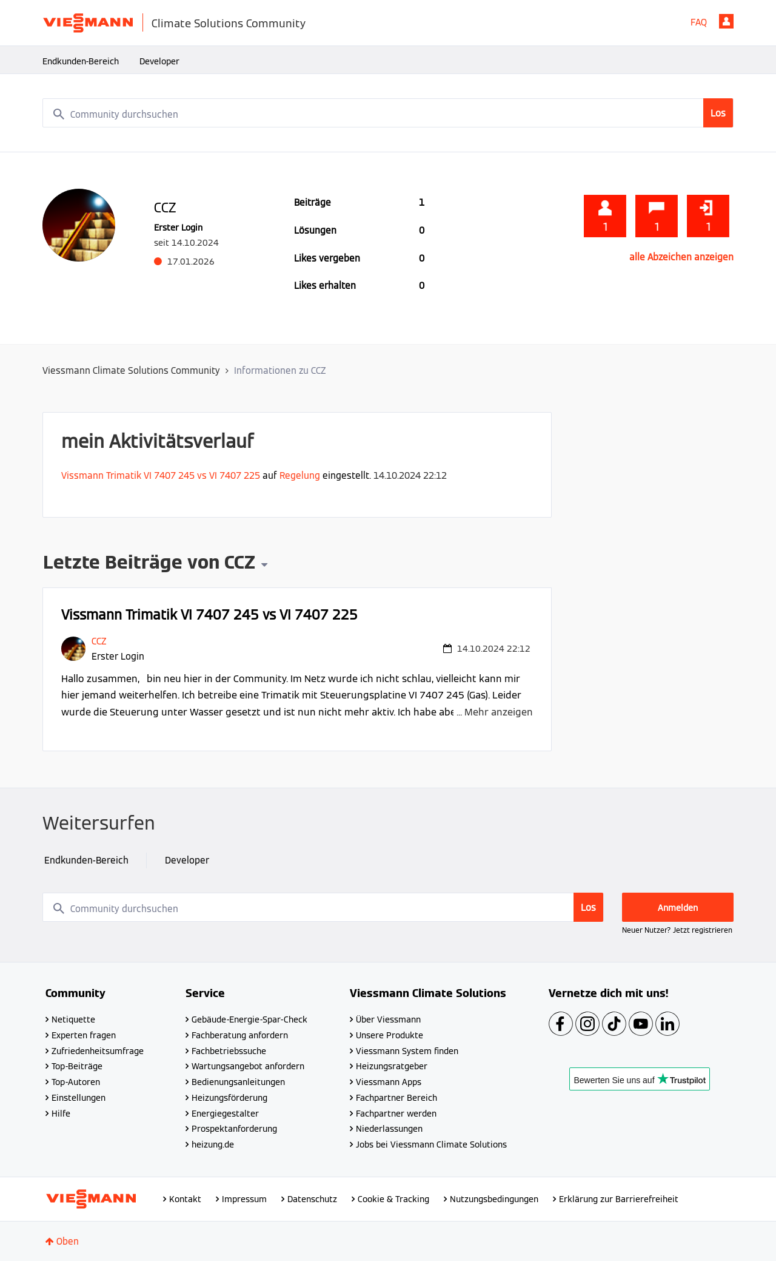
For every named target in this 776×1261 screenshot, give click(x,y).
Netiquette (73, 1019)
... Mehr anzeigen (495, 712)
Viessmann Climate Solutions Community (131, 370)
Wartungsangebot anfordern (248, 1066)
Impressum (244, 1199)
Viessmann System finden (407, 1051)
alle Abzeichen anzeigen (681, 257)
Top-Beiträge (77, 1066)
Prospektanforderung (234, 1128)
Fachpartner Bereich (396, 1097)
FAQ (699, 22)
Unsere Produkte (389, 1035)
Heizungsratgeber (391, 1066)
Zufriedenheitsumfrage (98, 1051)
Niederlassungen (389, 1128)
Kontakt (185, 1199)
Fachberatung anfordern (240, 1035)
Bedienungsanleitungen (238, 1082)
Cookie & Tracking (393, 1199)
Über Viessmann (388, 1019)
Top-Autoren (76, 1082)
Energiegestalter (225, 1113)
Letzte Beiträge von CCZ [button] (149, 564)
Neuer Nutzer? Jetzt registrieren (677, 930)
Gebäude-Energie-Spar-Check (249, 1019)
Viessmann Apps (388, 1082)
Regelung (299, 475)
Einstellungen (78, 1097)
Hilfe (61, 1113)
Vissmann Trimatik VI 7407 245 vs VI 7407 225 (160, 475)
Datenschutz (312, 1199)
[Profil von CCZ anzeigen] (99, 641)
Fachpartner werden (396, 1113)
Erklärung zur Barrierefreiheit (618, 1199)
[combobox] (388, 112)
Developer (159, 61)
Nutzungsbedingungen (494, 1199)
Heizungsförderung (229, 1097)
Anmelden (726, 21)
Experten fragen (84, 1035)
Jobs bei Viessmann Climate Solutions (431, 1144)
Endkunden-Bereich (80, 61)
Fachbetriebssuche (229, 1051)
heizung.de (213, 1144)
